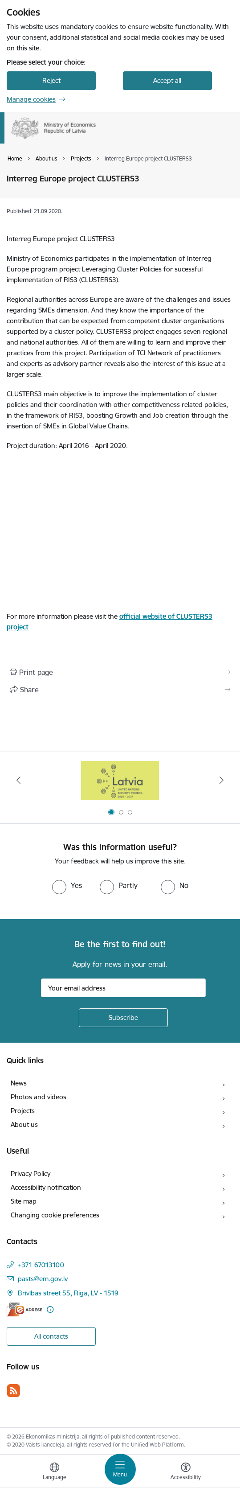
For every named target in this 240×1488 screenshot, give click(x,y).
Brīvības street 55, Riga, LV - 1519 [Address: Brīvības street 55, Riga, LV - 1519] (68, 1293)
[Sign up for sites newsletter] (123, 1017)
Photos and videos (38, 1097)
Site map (24, 1201)
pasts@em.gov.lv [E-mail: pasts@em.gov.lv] (43, 1278)
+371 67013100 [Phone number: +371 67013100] (41, 1265)
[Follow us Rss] (13, 1390)
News (19, 1083)
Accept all (167, 80)
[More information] (50, 1309)
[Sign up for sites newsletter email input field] (123, 987)
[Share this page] (120, 689)
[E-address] (24, 1309)
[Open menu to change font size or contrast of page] (185, 1472)
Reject (51, 80)
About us (24, 1124)
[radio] (67, 885)
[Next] (221, 780)
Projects (23, 1110)
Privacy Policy (30, 1173)
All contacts (51, 1336)
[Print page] (120, 672)
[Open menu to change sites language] (54, 1472)
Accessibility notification (46, 1187)
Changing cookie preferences (55, 1215)
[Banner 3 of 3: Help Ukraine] (120, 780)
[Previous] (18, 780)
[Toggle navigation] (120, 1469)
